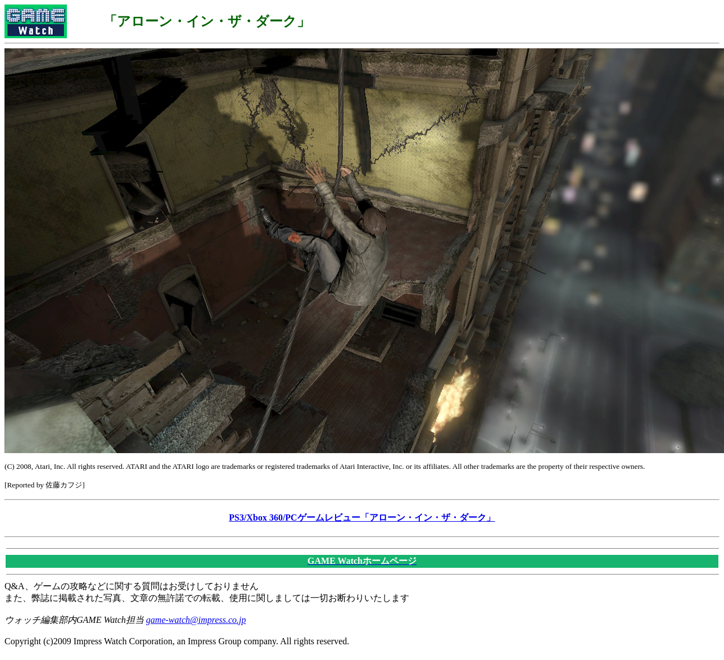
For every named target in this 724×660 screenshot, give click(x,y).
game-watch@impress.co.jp (196, 620)
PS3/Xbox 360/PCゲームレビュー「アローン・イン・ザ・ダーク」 (362, 517)
